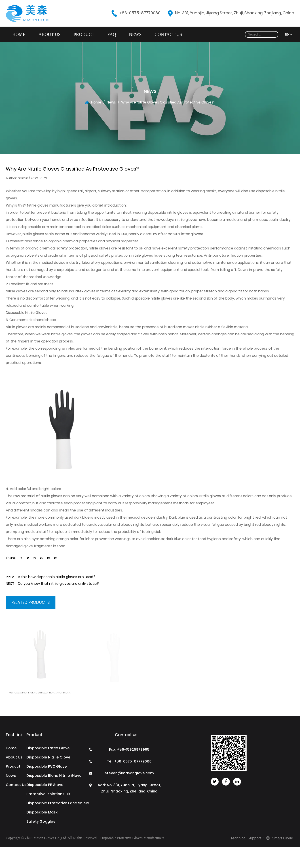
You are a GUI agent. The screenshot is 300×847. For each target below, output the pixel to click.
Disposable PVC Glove (46, 766)
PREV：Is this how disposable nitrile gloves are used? (50, 576)
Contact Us (168, 34)
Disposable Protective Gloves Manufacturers (132, 838)
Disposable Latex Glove (48, 748)
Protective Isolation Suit (48, 793)
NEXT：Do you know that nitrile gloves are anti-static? (52, 583)
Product (84, 34)
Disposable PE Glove (44, 784)
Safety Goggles (40, 821)
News (135, 34)
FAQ (111, 34)
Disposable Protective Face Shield (57, 803)
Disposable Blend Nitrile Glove (54, 775)
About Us (49, 34)
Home (18, 34)
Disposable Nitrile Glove (48, 757)
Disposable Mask (41, 812)
